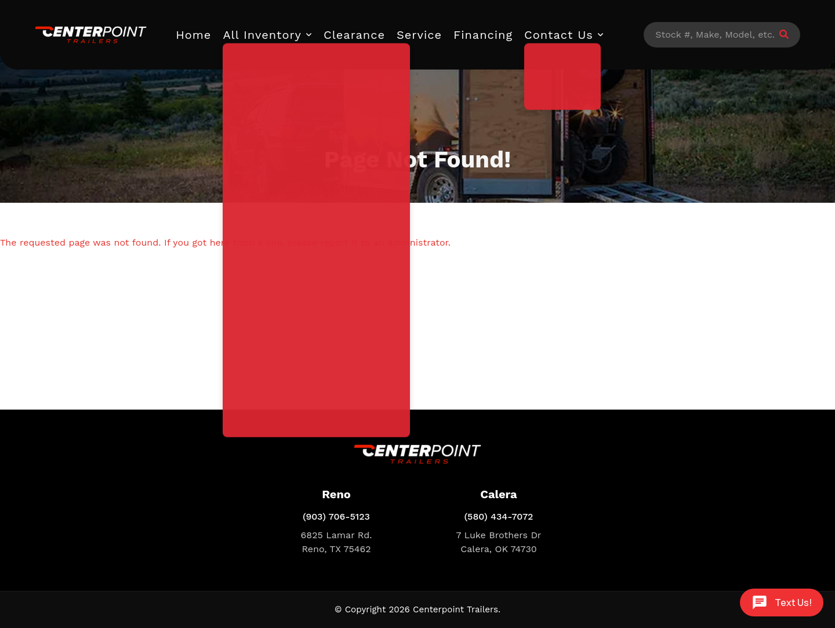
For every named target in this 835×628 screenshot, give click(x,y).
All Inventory (262, 35)
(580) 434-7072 (498, 516)
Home (193, 35)
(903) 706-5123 (336, 516)
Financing (483, 35)
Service (419, 35)
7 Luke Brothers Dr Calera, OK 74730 (499, 542)
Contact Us (558, 35)
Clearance (354, 35)
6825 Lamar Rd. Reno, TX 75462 (336, 542)
